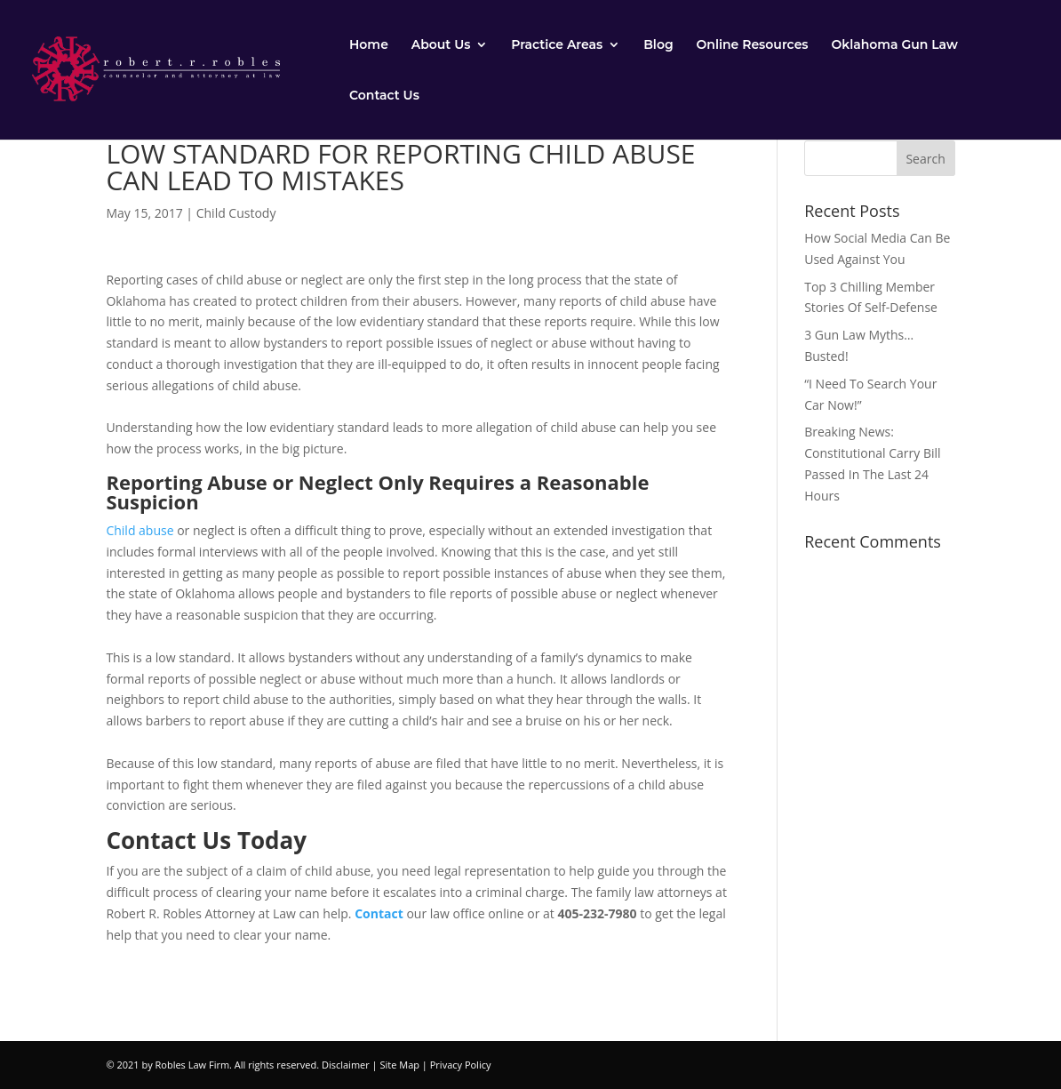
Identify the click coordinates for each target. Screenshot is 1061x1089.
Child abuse (141, 530)
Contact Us (384, 96)
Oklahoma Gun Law (894, 45)
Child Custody (236, 212)
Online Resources (753, 45)
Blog (658, 45)
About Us (441, 45)
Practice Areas (556, 45)
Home (368, 45)
